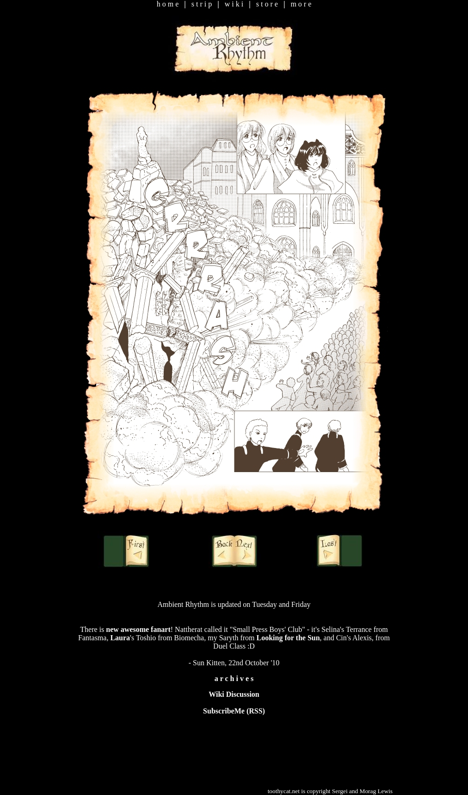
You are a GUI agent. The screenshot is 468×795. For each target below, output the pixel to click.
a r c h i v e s (234, 678)
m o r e (300, 4)
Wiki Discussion (234, 694)
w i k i (234, 4)
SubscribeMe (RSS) (234, 711)
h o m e (168, 4)
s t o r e (267, 4)
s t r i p (201, 4)
